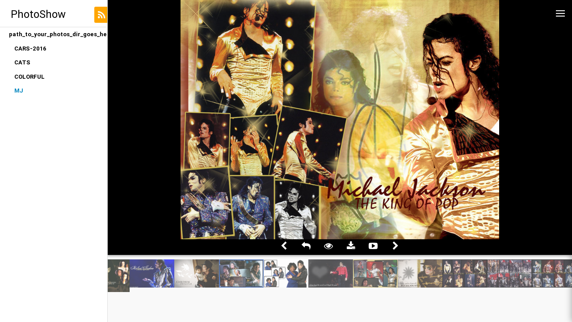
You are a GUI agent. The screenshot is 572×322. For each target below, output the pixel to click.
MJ (18, 90)
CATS (22, 62)
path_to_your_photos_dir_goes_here (58, 34)
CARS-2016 (30, 48)
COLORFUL (29, 76)
